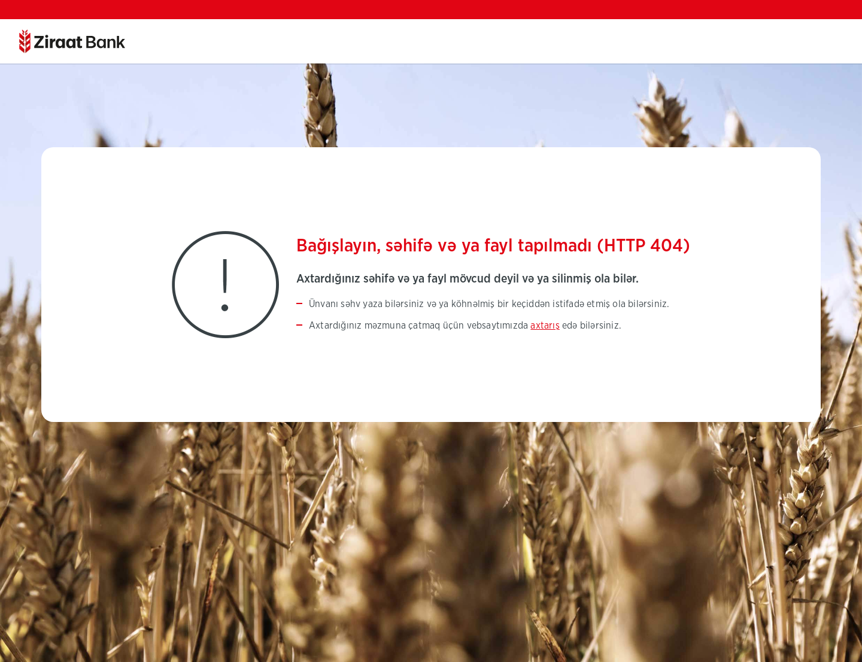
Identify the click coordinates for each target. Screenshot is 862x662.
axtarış (544, 325)
